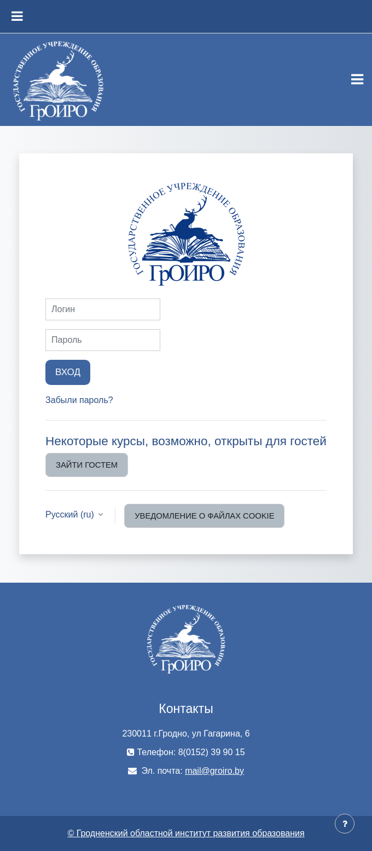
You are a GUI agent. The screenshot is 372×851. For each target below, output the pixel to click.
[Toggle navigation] (357, 79)
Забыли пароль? (79, 400)
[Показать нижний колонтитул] (344, 823)
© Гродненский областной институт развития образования (185, 833)
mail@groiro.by (214, 770)
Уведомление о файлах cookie (204, 515)
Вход (67, 372)
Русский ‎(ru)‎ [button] (70, 514)
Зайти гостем (87, 465)
